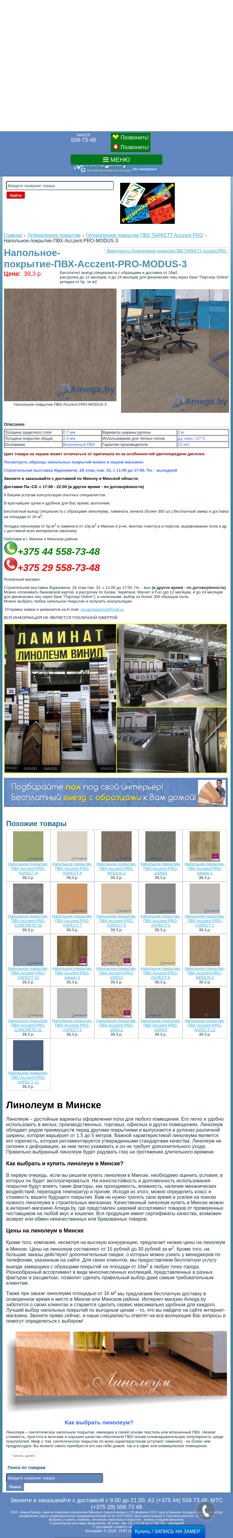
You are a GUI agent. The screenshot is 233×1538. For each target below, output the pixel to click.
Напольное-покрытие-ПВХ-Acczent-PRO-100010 (116, 973)
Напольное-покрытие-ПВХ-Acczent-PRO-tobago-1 (205, 868)
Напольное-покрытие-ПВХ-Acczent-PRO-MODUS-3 (116, 868)
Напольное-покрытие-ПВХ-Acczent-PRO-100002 (160, 868)
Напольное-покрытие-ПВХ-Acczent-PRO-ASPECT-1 (205, 921)
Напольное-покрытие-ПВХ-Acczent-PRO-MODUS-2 (205, 973)
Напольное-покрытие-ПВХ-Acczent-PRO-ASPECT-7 (72, 921)
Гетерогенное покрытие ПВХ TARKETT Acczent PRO (144, 235)
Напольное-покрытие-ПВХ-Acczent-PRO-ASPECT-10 (28, 973)
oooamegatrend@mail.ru (102, 609)
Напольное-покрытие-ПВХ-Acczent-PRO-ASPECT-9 (28, 868)
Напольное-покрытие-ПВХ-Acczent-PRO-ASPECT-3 (160, 921)
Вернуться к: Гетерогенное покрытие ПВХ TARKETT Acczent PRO (166, 250)
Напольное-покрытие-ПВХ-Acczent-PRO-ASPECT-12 (205, 1025)
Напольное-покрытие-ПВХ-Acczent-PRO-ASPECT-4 (72, 868)
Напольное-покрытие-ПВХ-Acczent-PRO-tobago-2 (72, 973)
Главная (13, 235)
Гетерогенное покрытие (54, 235)
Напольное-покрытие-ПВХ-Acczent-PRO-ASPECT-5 (116, 921)
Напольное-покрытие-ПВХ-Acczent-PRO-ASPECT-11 (28, 1077)
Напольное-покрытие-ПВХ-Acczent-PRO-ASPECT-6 (160, 973)
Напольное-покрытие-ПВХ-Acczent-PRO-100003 (160, 1025)
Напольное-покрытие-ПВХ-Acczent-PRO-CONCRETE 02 (28, 921)
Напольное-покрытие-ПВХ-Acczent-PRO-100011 (116, 1025)
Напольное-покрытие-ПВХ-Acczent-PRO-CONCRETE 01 (28, 1025)
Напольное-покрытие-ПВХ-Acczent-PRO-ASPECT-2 (72, 1025)
